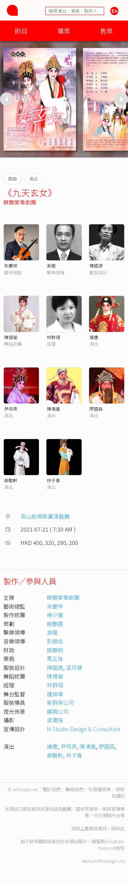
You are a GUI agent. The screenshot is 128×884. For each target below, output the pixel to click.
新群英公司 (60, 702)
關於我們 (51, 789)
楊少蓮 (55, 615)
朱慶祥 (10, 265)
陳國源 (96, 265)
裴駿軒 (10, 480)
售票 (106, 30)
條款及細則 (118, 792)
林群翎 (53, 337)
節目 (21, 30)
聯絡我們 (74, 789)
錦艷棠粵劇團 (19, 202)
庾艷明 (55, 650)
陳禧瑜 (10, 337)
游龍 (51, 265)
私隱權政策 (99, 789)
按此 (120, 828)
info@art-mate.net (111, 844)
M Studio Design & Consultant (83, 729)
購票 (63, 30)
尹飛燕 (10, 409)
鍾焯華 (55, 694)
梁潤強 (55, 720)
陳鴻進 (53, 409)
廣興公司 (58, 711)
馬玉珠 (55, 659)
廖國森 (96, 409)
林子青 (53, 480)
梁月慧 (74, 667)
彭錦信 (55, 641)
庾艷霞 (55, 624)
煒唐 (93, 337)
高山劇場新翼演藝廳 (45, 516)
